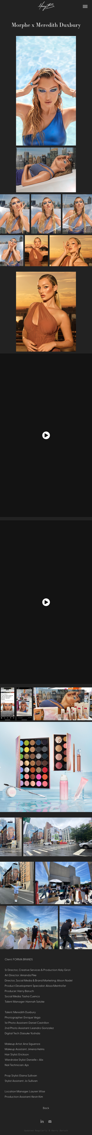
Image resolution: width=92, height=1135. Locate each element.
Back (46, 1108)
